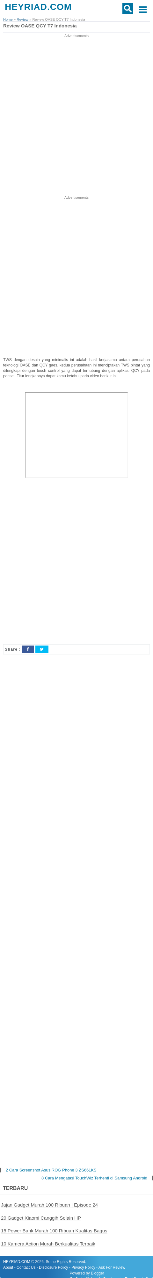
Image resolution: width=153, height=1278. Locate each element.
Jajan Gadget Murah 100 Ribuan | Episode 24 (49, 1205)
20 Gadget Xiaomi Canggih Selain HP (41, 1218)
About (8, 1267)
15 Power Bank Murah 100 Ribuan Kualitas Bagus (54, 1230)
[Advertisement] (76, 115)
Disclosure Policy (53, 1267)
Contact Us (26, 1267)
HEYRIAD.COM (38, 7)
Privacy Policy (83, 1267)
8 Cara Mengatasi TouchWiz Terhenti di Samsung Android (94, 1178)
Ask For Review (111, 1267)
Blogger (97, 1273)
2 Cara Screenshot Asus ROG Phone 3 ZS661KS (51, 1170)
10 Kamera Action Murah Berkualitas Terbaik (48, 1243)
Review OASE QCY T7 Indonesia (40, 25)
